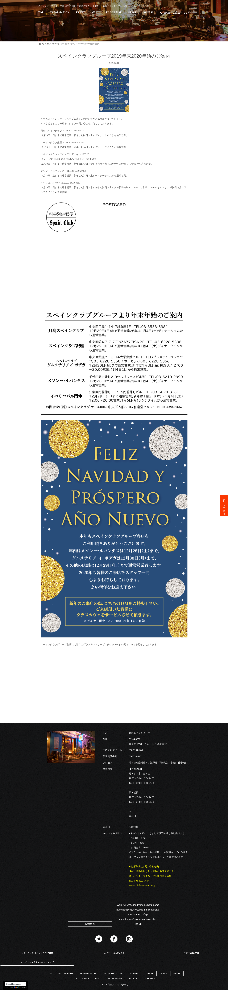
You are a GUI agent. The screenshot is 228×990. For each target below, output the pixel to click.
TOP (41, 12)
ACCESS (148, 12)
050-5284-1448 (136, 750)
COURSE (134, 973)
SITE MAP (150, 978)
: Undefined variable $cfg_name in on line (138, 914)
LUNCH (163, 973)
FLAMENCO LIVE (89, 973)
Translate (20, 987)
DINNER (149, 973)
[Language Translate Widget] (15, 984)
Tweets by (90, 924)
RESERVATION (115, 978)
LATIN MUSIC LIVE (114, 973)
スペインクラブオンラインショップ (37, 962)
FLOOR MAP (114, 12)
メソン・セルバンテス (114, 953)
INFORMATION (60, 12)
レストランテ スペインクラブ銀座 (37, 953)
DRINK (177, 973)
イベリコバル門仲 (191, 953)
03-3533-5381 (135, 756)
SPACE (132, 12)
